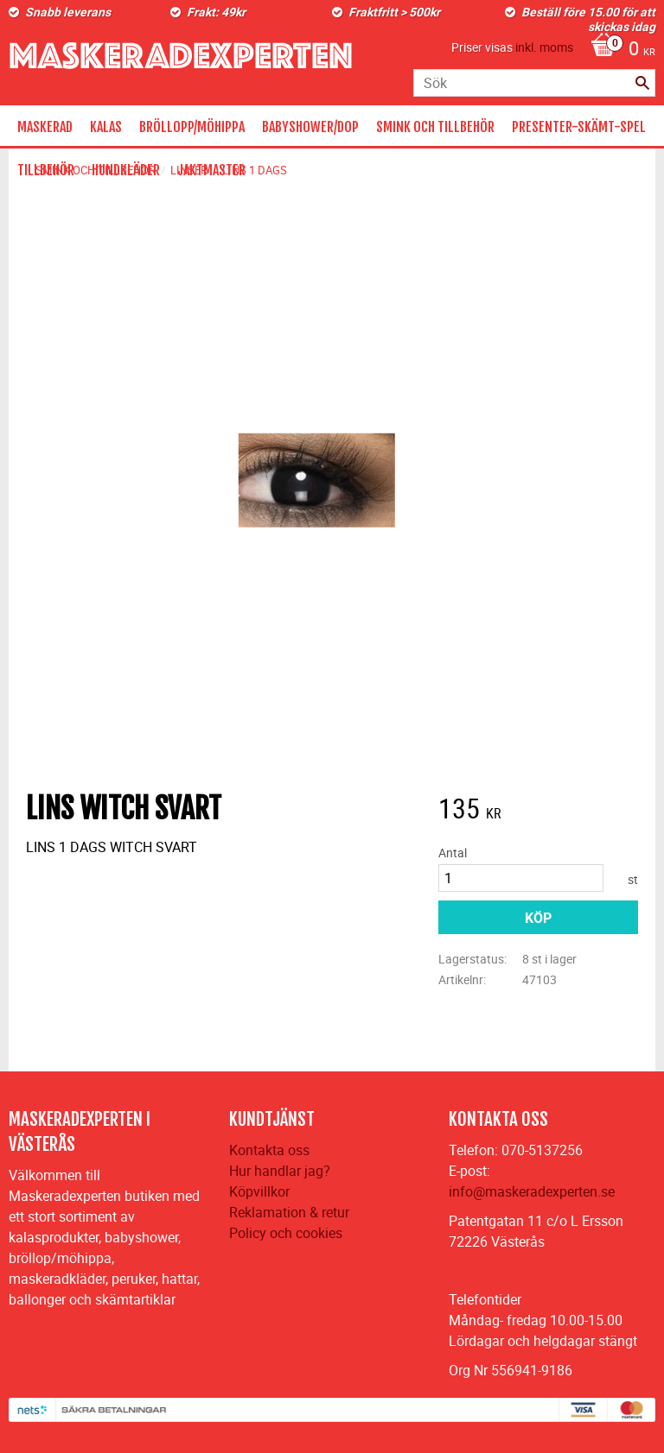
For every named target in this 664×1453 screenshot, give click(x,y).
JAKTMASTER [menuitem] (211, 170)
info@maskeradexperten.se (532, 1191)
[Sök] (642, 83)
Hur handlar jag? (279, 1170)
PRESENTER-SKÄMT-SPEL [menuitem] (579, 127)
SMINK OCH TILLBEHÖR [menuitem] (435, 127)
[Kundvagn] (618, 50)
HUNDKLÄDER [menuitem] (126, 170)
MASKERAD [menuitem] (45, 127)
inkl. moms (544, 47)
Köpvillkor (259, 1191)
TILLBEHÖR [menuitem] (45, 170)
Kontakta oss (269, 1149)
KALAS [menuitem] (106, 127)
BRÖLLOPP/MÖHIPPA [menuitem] (192, 127)
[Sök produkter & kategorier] (534, 83)
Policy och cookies (285, 1232)
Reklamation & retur (289, 1212)
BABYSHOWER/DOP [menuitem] (310, 127)
